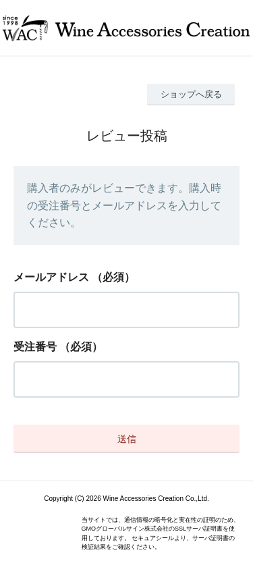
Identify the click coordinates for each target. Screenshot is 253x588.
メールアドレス (51, 277)
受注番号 (35, 346)
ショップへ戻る (191, 94)
